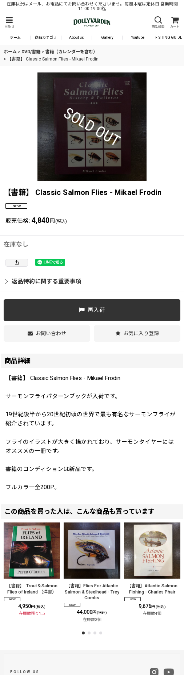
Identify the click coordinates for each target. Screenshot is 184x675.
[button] (9, 22)
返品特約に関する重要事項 (43, 281)
